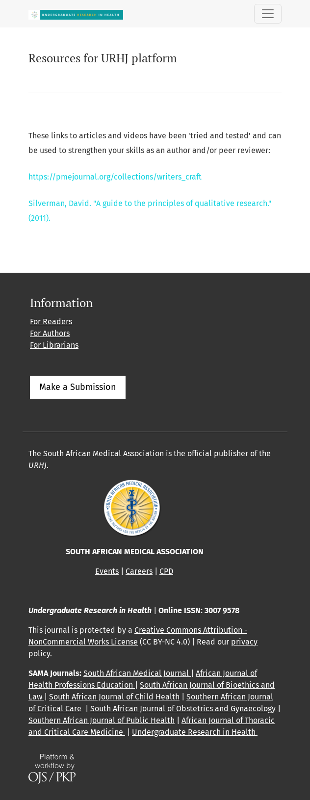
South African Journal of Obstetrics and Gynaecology (183, 708)
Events (107, 571)
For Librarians (54, 345)
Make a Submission (77, 387)
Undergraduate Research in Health (195, 732)
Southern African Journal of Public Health (101, 720)
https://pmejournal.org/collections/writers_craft (115, 176)
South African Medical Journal (137, 673)
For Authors (50, 333)
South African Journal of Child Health (114, 696)
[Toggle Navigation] (268, 14)
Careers (139, 571)
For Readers (51, 321)
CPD (166, 571)
